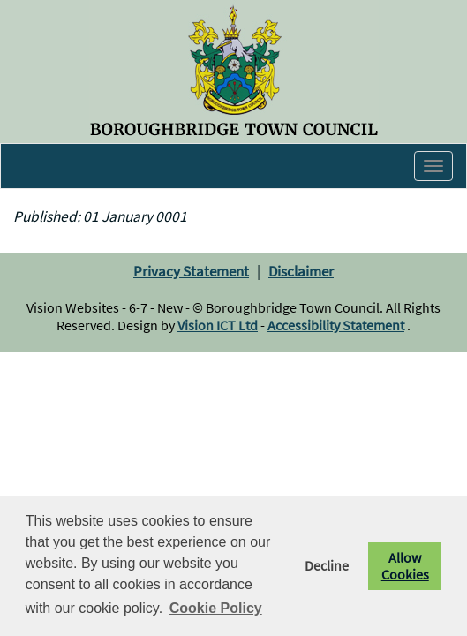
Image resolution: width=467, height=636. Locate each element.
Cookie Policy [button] (215, 608)
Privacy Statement (191, 271)
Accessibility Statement (335, 325)
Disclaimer (301, 271)
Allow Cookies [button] (405, 566)
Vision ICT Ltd (217, 325)
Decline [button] (327, 565)
